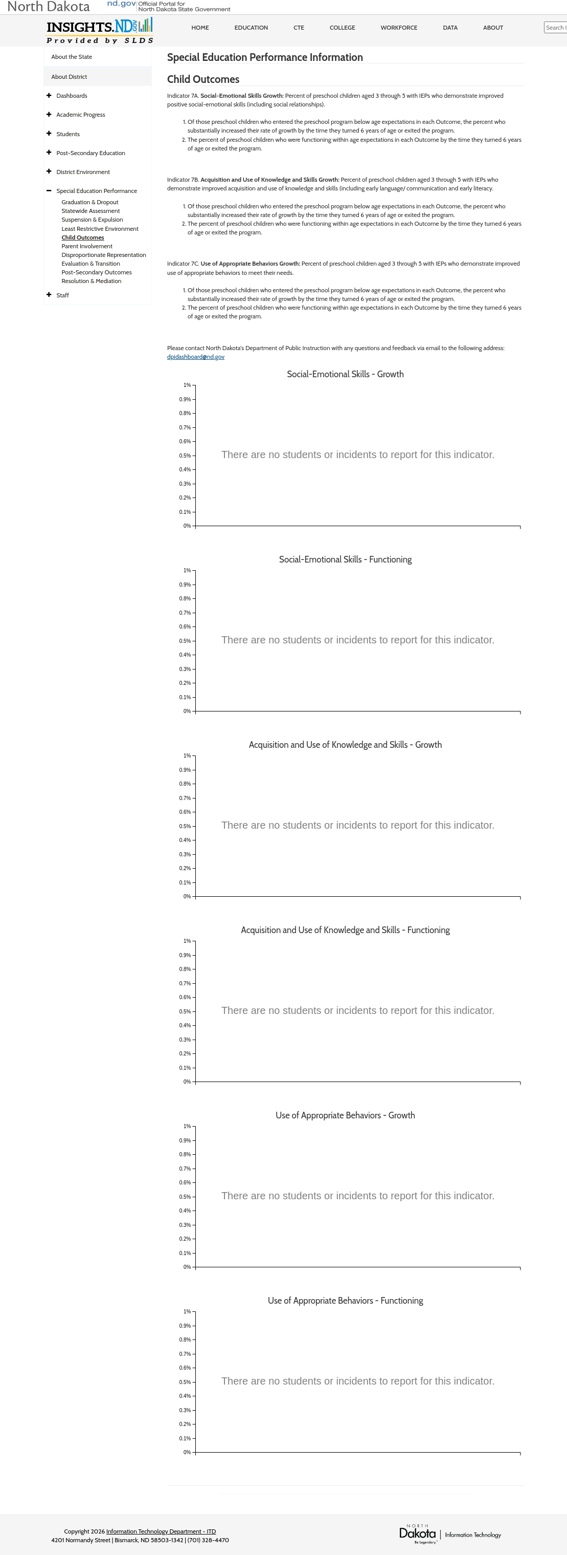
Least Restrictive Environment (100, 228)
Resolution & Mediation (92, 281)
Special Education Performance (97, 191)
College (342, 27)
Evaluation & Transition (91, 263)
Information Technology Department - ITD (161, 1531)
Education (251, 27)
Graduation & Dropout (90, 202)
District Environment (83, 172)
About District (69, 76)
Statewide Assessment (91, 210)
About (493, 27)
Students (68, 134)
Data (450, 27)
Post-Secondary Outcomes (97, 272)
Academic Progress (81, 114)
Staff (63, 295)
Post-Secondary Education (91, 153)
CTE (298, 27)
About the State (72, 56)
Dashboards (72, 95)
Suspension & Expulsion (92, 219)
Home (200, 27)
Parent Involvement (87, 246)
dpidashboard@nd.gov (195, 356)
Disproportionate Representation (104, 254)
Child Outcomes (83, 237)
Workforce (399, 27)
